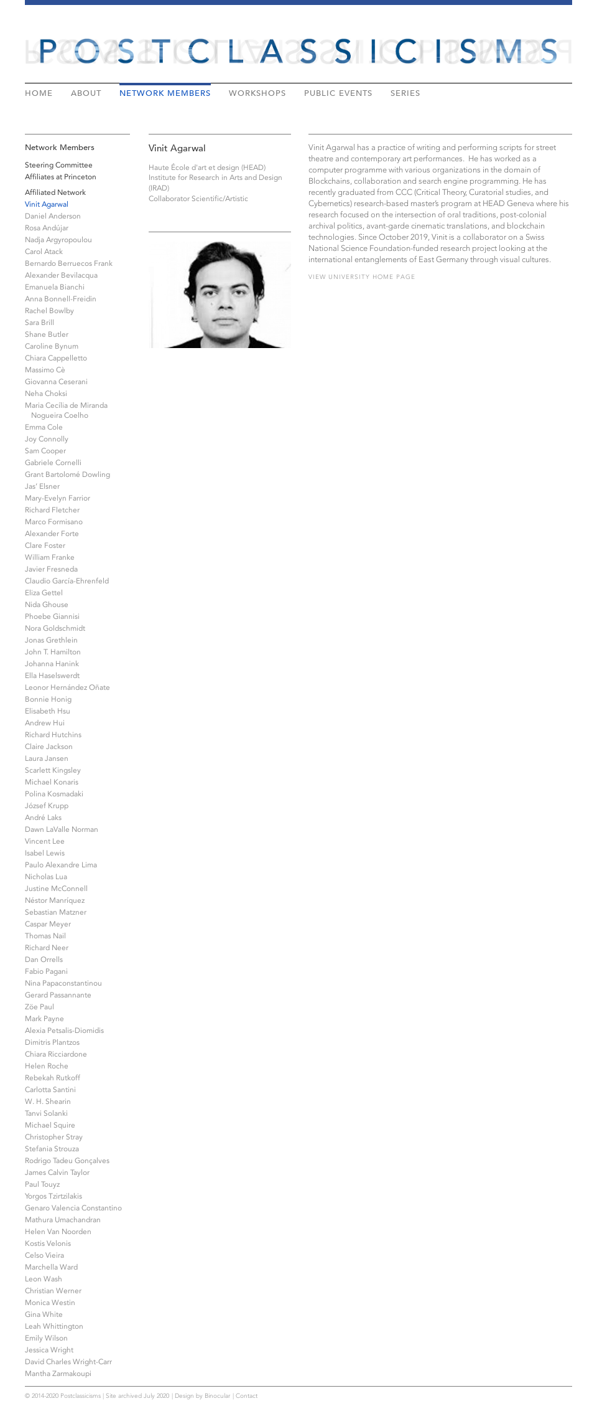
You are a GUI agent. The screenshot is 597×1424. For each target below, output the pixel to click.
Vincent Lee (45, 841)
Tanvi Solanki (46, 1113)
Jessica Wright (49, 1350)
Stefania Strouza (52, 1148)
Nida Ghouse (46, 604)
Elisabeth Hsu (47, 711)
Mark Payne (44, 1018)
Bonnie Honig (48, 699)
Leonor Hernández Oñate (67, 687)
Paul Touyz (42, 1184)
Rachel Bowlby (49, 310)
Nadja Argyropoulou (58, 239)
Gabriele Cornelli (53, 462)
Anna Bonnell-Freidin (60, 299)
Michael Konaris (51, 782)
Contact (246, 1396)
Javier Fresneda (51, 569)
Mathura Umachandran (63, 1219)
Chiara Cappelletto (56, 358)
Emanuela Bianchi (55, 287)
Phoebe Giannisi (52, 616)
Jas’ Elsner (42, 486)
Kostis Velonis (48, 1243)
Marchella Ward (51, 1267)
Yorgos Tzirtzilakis (53, 1196)
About (86, 93)
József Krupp (46, 805)
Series (405, 93)
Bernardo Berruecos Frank (69, 263)
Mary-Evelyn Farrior (57, 498)
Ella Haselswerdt (52, 675)
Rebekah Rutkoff (52, 1077)
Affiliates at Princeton (60, 176)
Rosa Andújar (46, 228)
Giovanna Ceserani (56, 381)
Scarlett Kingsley (53, 770)
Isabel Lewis (45, 853)
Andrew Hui (45, 723)
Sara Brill (39, 322)
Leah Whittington (54, 1326)
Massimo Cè (45, 369)
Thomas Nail (45, 935)
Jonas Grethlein (51, 640)
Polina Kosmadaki (54, 794)
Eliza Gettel (44, 592)
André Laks (43, 817)
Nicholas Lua (46, 876)
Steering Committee (59, 165)
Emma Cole (44, 427)
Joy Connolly (46, 439)
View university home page (361, 277)
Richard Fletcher (52, 510)
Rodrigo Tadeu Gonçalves (67, 1160)
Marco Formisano (54, 521)
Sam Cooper (45, 450)
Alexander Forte (52, 533)
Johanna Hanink (52, 663)
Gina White (44, 1314)
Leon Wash (43, 1279)
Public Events (338, 93)
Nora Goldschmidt (55, 628)
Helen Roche (46, 1066)
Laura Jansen (46, 758)
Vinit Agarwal (46, 204)
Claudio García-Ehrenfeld (67, 581)
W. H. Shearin (48, 1101)
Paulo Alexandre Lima (61, 865)
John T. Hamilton (53, 652)
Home (39, 93)
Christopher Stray (54, 1137)
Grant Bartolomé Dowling (67, 474)
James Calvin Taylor (57, 1172)
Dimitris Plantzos (52, 1042)
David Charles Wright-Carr (68, 1361)
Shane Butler (46, 334)
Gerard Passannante (58, 995)
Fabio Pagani (46, 971)
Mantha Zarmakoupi (58, 1373)
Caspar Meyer (48, 924)
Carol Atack (44, 251)
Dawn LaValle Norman (61, 829)
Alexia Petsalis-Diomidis (64, 1030)
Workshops (257, 93)
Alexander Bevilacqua (61, 275)
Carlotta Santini (50, 1089)
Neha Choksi (46, 393)
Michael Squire (50, 1125)
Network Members (165, 93)
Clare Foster (45, 545)
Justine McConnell (56, 888)
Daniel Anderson (53, 216)
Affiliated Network (55, 192)
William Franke (50, 557)
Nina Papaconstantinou (63, 983)
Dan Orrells (44, 959)
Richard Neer (46, 947)
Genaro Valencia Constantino (73, 1208)
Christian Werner (53, 1290)
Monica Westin (50, 1302)
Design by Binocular (202, 1396)
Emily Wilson (46, 1338)
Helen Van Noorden (58, 1231)
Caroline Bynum (51, 346)
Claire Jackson (49, 746)
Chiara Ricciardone (56, 1054)
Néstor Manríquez (55, 900)
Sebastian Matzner (55, 912)
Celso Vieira (44, 1255)
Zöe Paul (39, 1006)
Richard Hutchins (53, 734)
